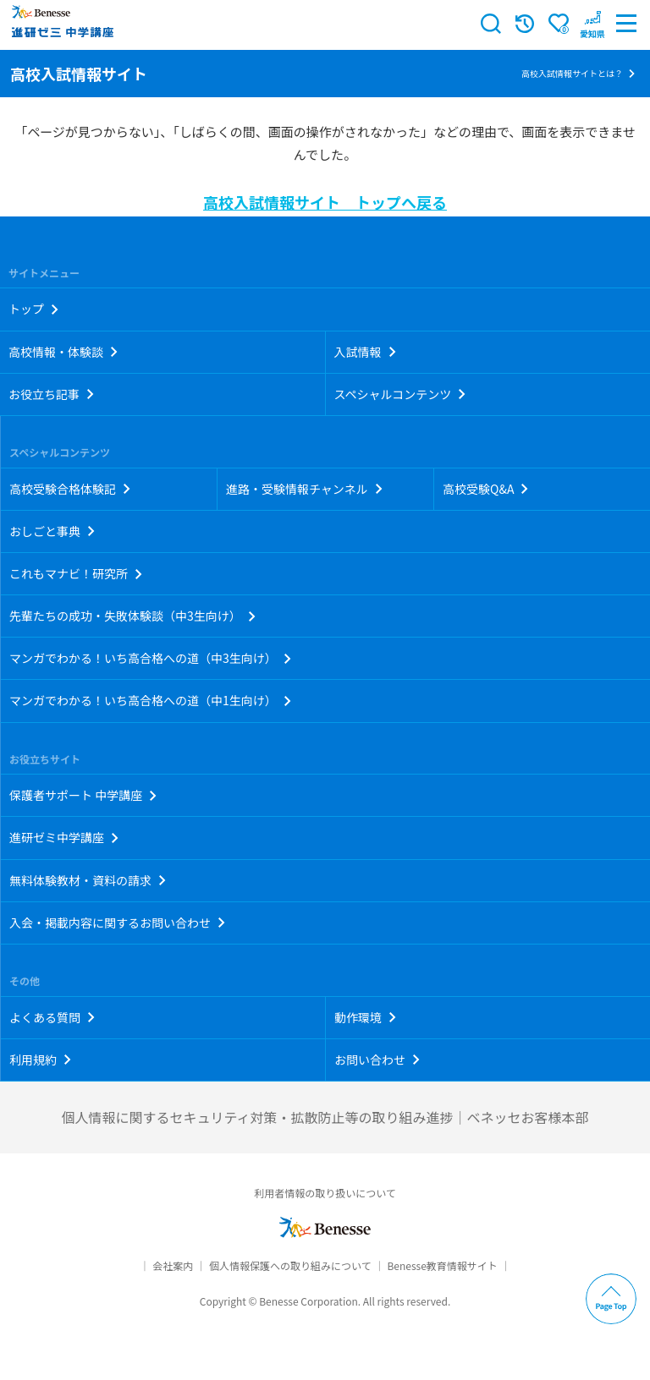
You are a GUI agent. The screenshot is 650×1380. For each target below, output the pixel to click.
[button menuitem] (592, 23)
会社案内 (172, 1265)
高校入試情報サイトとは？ (572, 73)
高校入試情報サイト (78, 74)
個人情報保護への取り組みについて (290, 1265)
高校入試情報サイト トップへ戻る (325, 202)
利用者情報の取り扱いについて (325, 1193)
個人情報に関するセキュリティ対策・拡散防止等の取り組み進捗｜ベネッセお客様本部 (324, 1117)
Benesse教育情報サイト (442, 1265)
